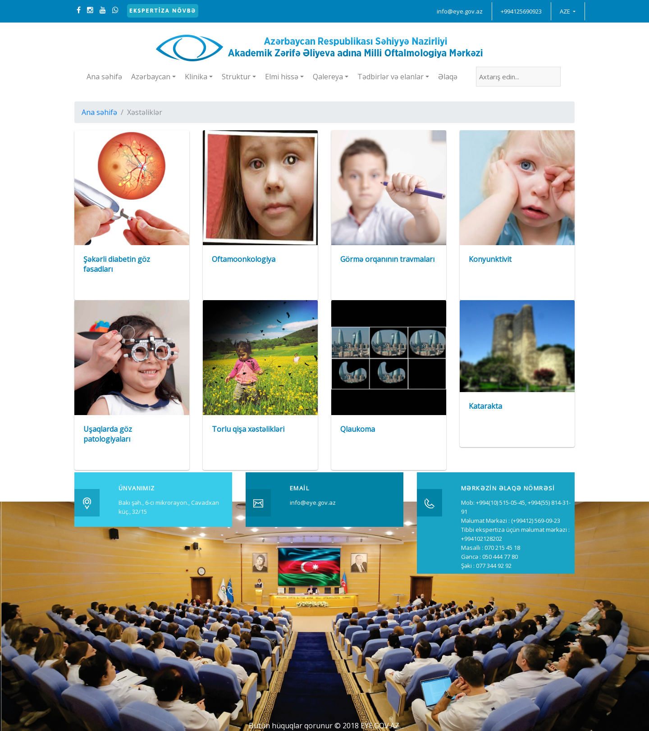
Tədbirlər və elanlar (390, 77)
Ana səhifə (104, 77)
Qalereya (328, 77)
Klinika (196, 77)
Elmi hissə (281, 77)
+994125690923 (521, 11)
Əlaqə (447, 77)
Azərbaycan (150, 77)
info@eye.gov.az (460, 11)
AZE (565, 11)
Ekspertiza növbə (162, 10)
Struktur (236, 77)
